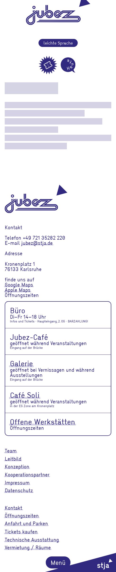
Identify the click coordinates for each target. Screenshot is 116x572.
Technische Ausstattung (32, 539)
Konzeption (17, 466)
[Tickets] (48, 65)
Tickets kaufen (21, 531)
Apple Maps (17, 289)
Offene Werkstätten (42, 421)
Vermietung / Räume (28, 547)
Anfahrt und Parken (26, 523)
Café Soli (24, 395)
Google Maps (19, 284)
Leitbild (13, 458)
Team (11, 450)
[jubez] (36, 199)
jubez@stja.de (37, 242)
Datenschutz (19, 490)
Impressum (17, 482)
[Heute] (68, 65)
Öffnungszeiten (22, 515)
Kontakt (13, 507)
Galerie (21, 363)
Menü (58, 562)
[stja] (80, 562)
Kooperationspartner (27, 474)
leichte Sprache (58, 43)
